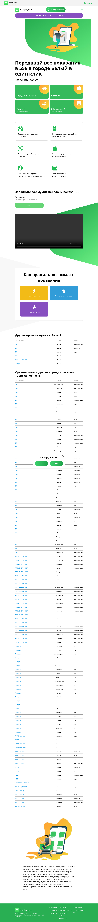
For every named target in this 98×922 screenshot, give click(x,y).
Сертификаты (77, 907)
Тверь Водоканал (21, 787)
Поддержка (62, 907)
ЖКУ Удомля (19, 752)
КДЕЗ (17, 767)
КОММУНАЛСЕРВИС (22, 783)
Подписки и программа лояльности (63, 915)
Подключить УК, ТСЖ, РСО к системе (49, 16)
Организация (19, 340)
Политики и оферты (65, 910)
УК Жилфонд (19, 791)
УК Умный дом (20, 806)
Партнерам (53, 913)
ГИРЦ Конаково (20, 736)
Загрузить (88, 3)
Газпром (18, 364)
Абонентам (53, 907)
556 (16, 344)
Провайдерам (54, 910)
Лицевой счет (20, 197)
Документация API (78, 911)
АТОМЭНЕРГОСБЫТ (21, 360)
